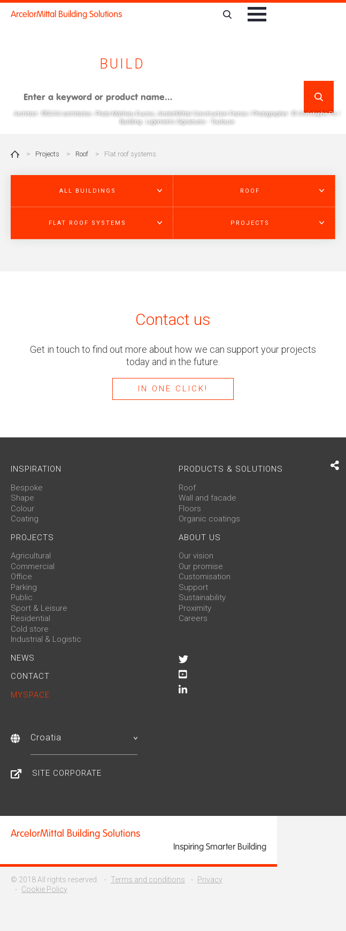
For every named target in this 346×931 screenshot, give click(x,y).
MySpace (30, 695)
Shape (22, 498)
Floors (190, 508)
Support (193, 587)
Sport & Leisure (39, 608)
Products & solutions (231, 469)
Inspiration (36, 469)
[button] (92, 191)
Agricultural (31, 556)
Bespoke (27, 488)
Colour (22, 508)
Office (21, 576)
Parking (24, 587)
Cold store (30, 629)
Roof (81, 154)
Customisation (204, 576)
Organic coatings (209, 519)
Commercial (33, 566)
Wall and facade (207, 498)
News (23, 658)
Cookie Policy (44, 889)
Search (318, 97)
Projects (47, 154)
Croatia (83, 737)
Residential (30, 618)
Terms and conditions (148, 879)
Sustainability (202, 597)
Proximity (195, 608)
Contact (30, 676)
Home (15, 154)
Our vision (196, 556)
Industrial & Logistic (46, 639)
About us (200, 537)
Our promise (201, 566)
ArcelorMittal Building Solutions (66, 14)
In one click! (173, 388)
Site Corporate (67, 773)
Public (22, 597)
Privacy (209, 879)
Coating (25, 519)
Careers (193, 618)
